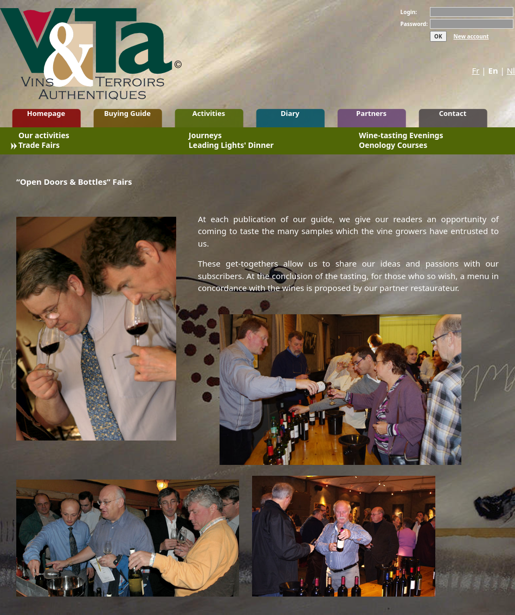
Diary (290, 113)
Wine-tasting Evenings (401, 136)
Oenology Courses (393, 146)
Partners (371, 113)
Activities (208, 113)
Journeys (205, 136)
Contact (453, 113)
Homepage (46, 113)
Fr (475, 70)
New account (471, 36)
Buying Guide (127, 113)
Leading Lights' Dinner (231, 146)
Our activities (43, 136)
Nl (511, 70)
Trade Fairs (39, 146)
